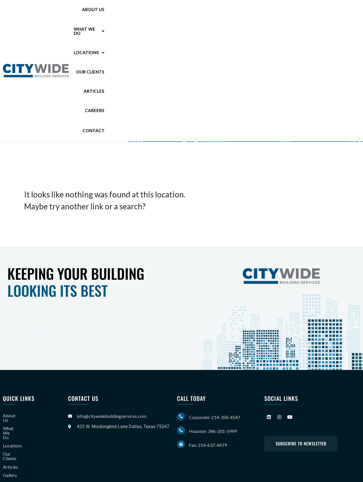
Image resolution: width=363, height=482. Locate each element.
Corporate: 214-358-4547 (214, 417)
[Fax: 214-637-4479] (181, 444)
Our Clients (263, 11)
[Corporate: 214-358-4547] (181, 416)
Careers (318, 11)
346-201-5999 (71, 103)
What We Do (190, 11)
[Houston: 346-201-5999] (181, 430)
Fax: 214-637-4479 (208, 445)
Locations (228, 11)
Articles (293, 11)
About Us (155, 11)
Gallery (10, 449)
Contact (347, 11)
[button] (190, 11)
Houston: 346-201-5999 (213, 431)
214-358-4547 (75, 93)
